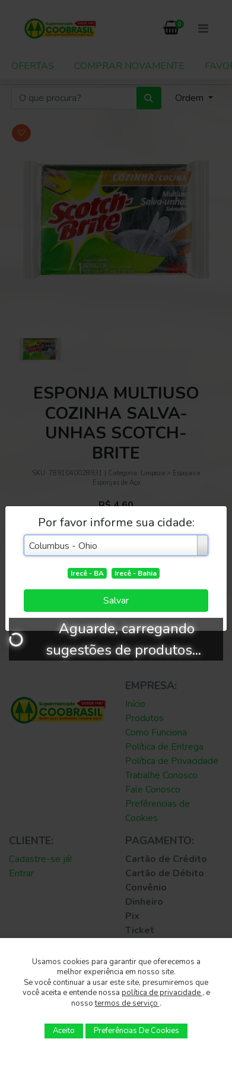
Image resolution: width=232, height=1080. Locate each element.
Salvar (116, 600)
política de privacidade (162, 992)
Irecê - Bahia (136, 573)
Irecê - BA (87, 573)
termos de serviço (127, 1003)
